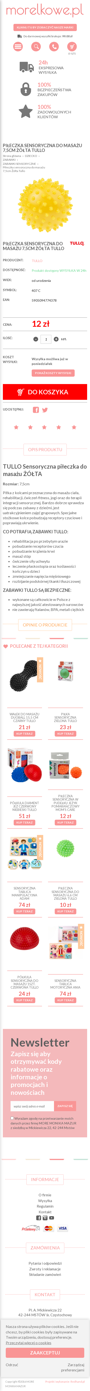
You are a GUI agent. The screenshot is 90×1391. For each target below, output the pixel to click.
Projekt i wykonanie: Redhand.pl (65, 1381)
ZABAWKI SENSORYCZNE (19, 164)
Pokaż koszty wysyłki (53, 373)
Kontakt (45, 1212)
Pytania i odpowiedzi (45, 1263)
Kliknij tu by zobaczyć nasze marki (45, 27)
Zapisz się (65, 1106)
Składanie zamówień (45, 1274)
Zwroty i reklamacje (45, 1269)
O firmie (45, 1195)
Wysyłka (45, 1200)
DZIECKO (31, 156)
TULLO (37, 261)
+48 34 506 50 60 (54, 46)
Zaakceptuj (45, 1352)
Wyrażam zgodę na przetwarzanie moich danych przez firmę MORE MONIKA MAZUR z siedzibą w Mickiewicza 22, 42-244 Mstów (43, 1123)
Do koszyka (42, 392)
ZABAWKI (9, 159)
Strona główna (12, 156)
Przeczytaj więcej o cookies (28, 1342)
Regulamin (45, 1206)
